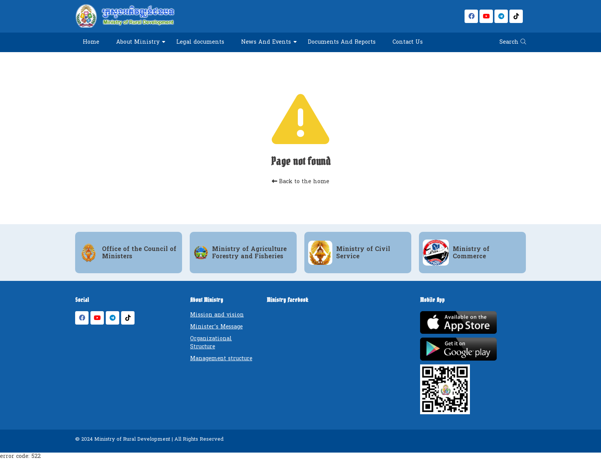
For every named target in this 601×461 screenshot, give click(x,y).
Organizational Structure (211, 342)
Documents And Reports (342, 42)
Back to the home (300, 181)
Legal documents (200, 42)
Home (91, 42)
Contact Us (407, 42)
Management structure (221, 358)
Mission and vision (217, 315)
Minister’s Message (216, 326)
